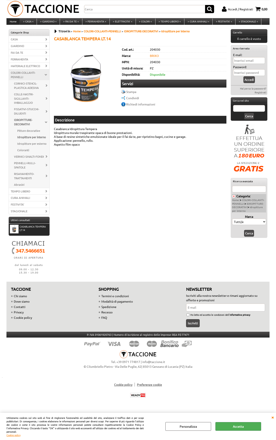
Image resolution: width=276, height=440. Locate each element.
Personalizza (188, 426)
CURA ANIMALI (20, 201)
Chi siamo (20, 299)
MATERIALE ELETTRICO (25, 69)
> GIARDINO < (47, 23)
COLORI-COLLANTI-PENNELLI (23, 78)
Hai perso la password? (253, 92)
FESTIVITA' (17, 208)
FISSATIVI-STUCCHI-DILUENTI (26, 115)
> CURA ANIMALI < (196, 23)
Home (12, 23)
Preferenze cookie (149, 388)
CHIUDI (272, 417)
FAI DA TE (17, 56)
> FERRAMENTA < (94, 23)
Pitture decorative (28, 134)
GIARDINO (17, 49)
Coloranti (23, 153)
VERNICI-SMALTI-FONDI (29, 160)
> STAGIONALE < (246, 23)
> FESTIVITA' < (221, 23)
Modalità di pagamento (117, 305)
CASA (14, 42)
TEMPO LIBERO (20, 194)
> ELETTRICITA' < (121, 23)
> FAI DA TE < (70, 23)
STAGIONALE (19, 214)
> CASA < (28, 23)
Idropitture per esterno (32, 147)
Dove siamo (22, 305)
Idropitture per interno (31, 140)
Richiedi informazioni (140, 108)
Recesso (107, 315)
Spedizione (108, 310)
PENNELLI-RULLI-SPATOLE (25, 169)
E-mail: (237, 58)
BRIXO (154, 59)
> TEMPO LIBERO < (168, 23)
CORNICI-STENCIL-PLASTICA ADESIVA (26, 89)
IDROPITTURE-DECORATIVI (23, 125)
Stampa (131, 95)
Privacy (19, 315)
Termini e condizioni (115, 299)
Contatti (19, 310)
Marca (249, 220)
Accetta (238, 426)
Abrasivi (19, 188)
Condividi (132, 101)
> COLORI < (144, 23)
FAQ (104, 321)
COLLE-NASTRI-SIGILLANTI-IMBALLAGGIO (24, 102)
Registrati (260, 95)
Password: (240, 70)
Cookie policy (13, 435)
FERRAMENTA (19, 62)
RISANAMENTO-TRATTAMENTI (24, 179)
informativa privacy (240, 318)
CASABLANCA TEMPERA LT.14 (28, 232)
